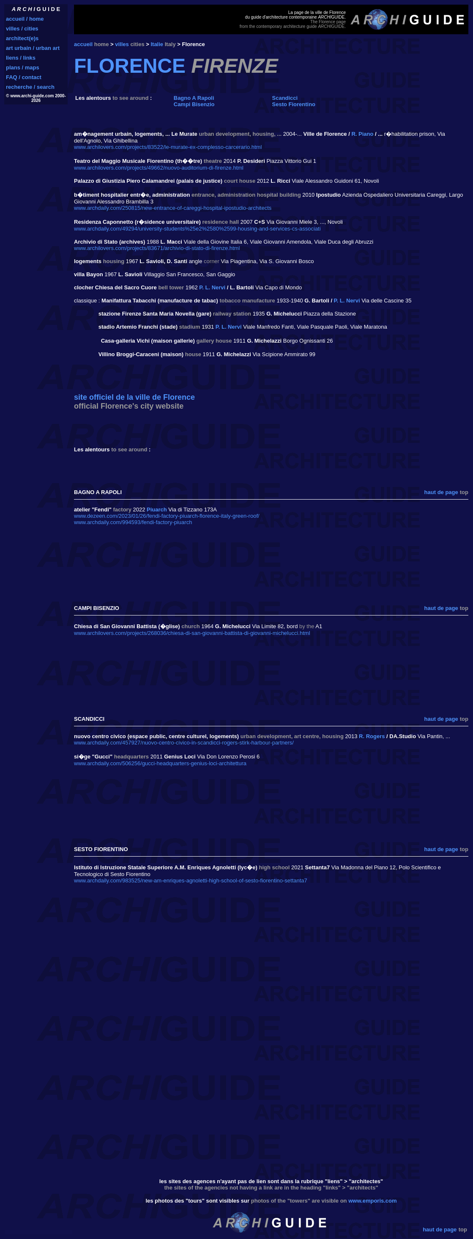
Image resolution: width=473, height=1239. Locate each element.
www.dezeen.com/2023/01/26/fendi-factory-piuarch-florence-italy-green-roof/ (167, 516)
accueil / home (25, 19)
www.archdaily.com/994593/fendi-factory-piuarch (133, 522)
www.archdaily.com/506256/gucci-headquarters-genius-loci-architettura (160, 763)
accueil (83, 44)
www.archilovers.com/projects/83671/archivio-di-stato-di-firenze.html (157, 248)
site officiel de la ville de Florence (134, 397)
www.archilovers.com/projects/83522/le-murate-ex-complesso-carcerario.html (168, 147)
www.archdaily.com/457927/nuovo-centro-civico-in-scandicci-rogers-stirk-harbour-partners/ (184, 742)
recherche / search (30, 87)
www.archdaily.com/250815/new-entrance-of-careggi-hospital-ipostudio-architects (172, 208)
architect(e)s (22, 38)
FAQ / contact (23, 77)
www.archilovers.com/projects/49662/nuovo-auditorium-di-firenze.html (158, 168)
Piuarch (157, 509)
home (101, 44)
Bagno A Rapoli (194, 98)
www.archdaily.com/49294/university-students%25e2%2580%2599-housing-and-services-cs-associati (197, 228)
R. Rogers (372, 736)
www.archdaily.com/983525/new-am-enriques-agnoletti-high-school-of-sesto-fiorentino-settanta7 (190, 880)
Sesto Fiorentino (294, 104)
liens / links (21, 58)
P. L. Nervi (212, 287)
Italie (156, 44)
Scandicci (285, 98)
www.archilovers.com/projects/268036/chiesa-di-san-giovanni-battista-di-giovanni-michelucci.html (192, 633)
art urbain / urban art (33, 48)
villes (122, 44)
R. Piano (362, 134)
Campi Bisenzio (194, 104)
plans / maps (22, 67)
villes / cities (22, 28)
